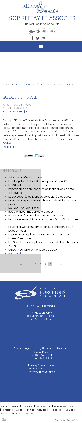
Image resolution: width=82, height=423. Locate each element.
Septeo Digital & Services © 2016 (67, 420)
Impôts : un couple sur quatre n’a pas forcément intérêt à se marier (39, 236)
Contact (41, 409)
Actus (19, 409)
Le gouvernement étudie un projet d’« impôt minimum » (43, 221)
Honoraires (7, 409)
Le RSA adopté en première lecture (30, 185)
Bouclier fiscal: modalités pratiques (31, 212)
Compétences (43, 406)
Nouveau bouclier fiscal (23, 208)
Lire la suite (9, 147)
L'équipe (28, 406)
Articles (29, 413)
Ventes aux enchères (64, 406)
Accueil (19, 84)
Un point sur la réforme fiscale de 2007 (33, 250)
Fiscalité (56, 84)
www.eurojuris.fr (22, 111)
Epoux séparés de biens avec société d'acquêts (39, 197)
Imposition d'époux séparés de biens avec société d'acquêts (41, 191)
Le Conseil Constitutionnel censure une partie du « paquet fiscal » (40, 229)
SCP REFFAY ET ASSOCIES (42, 18)
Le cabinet (16, 406)
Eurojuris (29, 409)
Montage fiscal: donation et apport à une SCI (37, 181)
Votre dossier (55, 409)
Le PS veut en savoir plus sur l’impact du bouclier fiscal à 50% (43, 244)
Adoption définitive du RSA (25, 177)
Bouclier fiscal (69, 84)
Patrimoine (44, 84)
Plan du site (16, 413)
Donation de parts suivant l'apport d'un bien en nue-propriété (42, 202)
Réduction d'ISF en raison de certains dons (35, 215)
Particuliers (30, 84)
